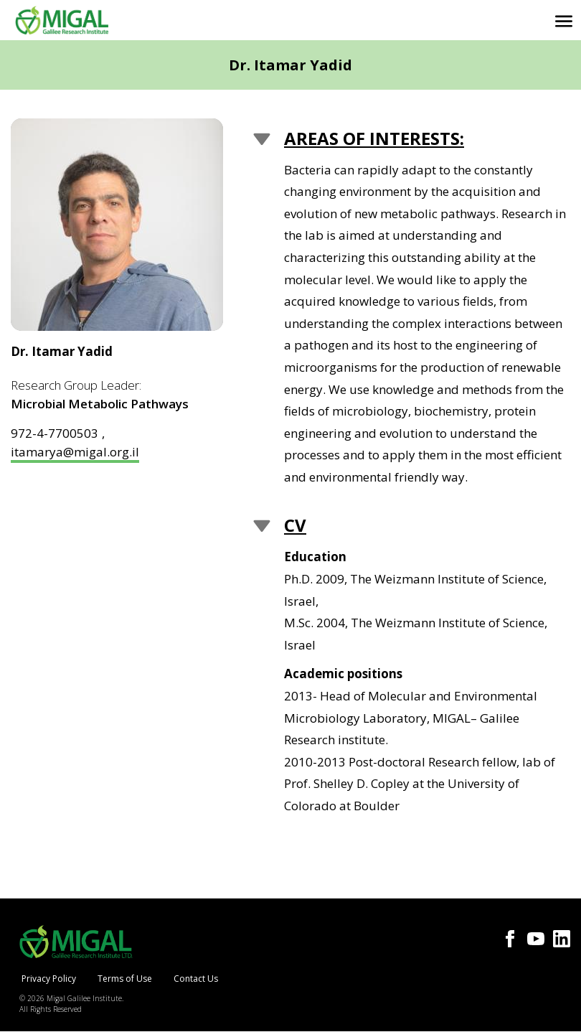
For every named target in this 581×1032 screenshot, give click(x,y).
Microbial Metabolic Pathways (100, 403)
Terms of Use (125, 978)
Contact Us (196, 978)
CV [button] (295, 525)
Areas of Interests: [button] (374, 138)
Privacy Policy (49, 978)
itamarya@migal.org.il (75, 452)
